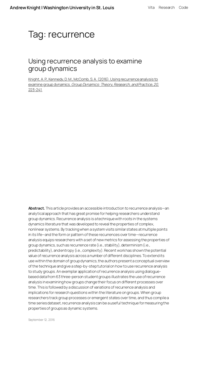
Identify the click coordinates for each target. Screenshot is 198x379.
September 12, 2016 (41, 320)
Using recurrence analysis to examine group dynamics (85, 64)
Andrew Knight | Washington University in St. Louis (62, 7)
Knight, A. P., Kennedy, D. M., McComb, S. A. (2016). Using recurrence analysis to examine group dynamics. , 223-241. (93, 84)
